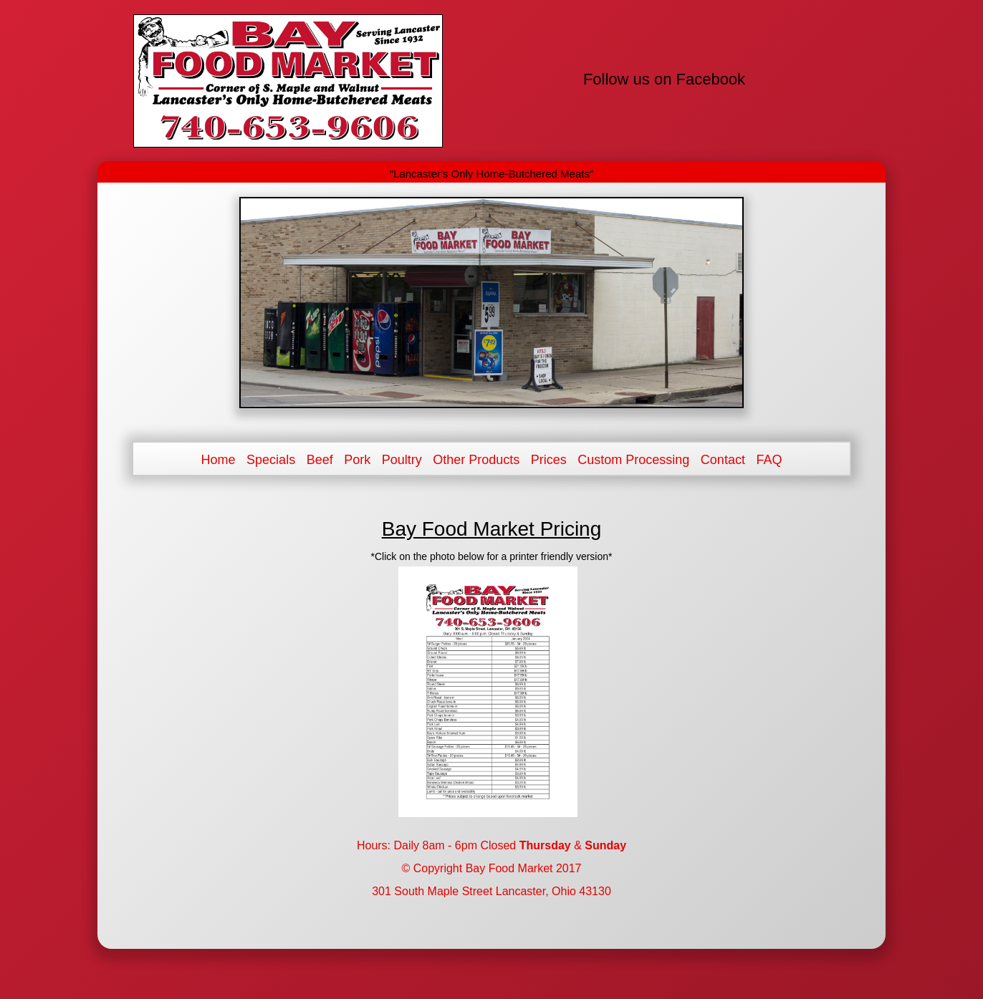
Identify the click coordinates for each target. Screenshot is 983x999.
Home (218, 460)
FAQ (769, 460)
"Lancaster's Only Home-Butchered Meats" (491, 174)
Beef (320, 460)
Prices (549, 460)
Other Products (476, 460)
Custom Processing (633, 460)
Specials (270, 460)
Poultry (402, 460)
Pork (357, 460)
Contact (723, 460)
